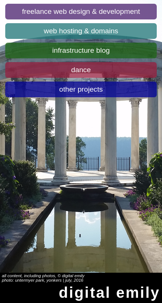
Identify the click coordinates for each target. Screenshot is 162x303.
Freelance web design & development (81, 11)
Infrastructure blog (81, 50)
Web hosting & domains (81, 31)
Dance (81, 70)
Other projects (81, 89)
